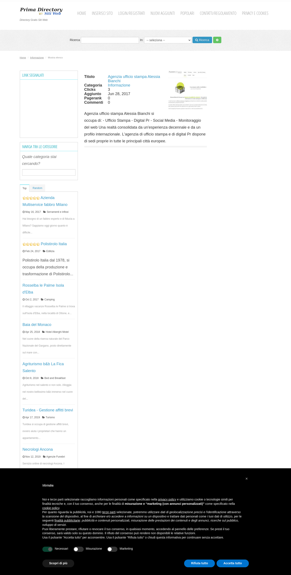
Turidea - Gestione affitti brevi (48, 410)
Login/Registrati (131, 13)
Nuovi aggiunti (163, 13)
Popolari (187, 13)
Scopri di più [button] (58, 563)
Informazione (37, 57)
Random (37, 188)
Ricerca (104, 40)
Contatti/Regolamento (218, 13)
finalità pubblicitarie (67, 520)
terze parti (108, 512)
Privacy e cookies (255, 13)
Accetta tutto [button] (232, 563)
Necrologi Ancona (38, 449)
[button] (246, 478)
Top (25, 188)
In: (165, 40)
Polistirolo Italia (54, 244)
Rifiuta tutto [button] (199, 563)
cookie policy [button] (50, 508)
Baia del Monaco (37, 324)
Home (81, 13)
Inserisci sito (102, 13)
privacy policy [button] (167, 499)
